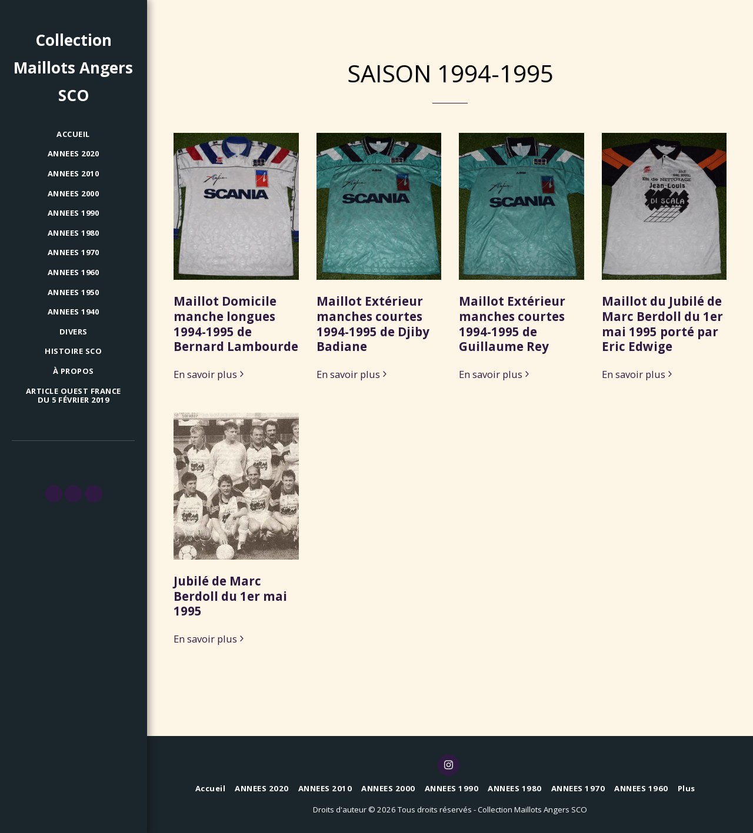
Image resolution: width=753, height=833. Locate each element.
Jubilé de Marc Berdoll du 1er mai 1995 (230, 596)
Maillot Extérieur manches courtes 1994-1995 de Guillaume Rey (512, 323)
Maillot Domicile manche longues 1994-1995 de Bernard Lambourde (236, 323)
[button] (53, 494)
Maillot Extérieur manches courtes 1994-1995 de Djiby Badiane (372, 323)
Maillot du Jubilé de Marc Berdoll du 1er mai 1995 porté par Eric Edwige (662, 323)
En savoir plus (210, 375)
